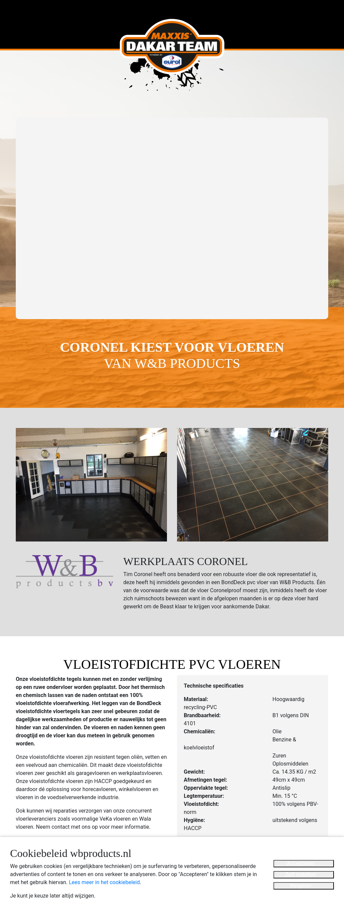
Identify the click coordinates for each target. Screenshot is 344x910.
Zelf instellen (300, 874)
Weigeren (300, 885)
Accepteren (300, 863)
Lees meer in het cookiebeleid (104, 882)
